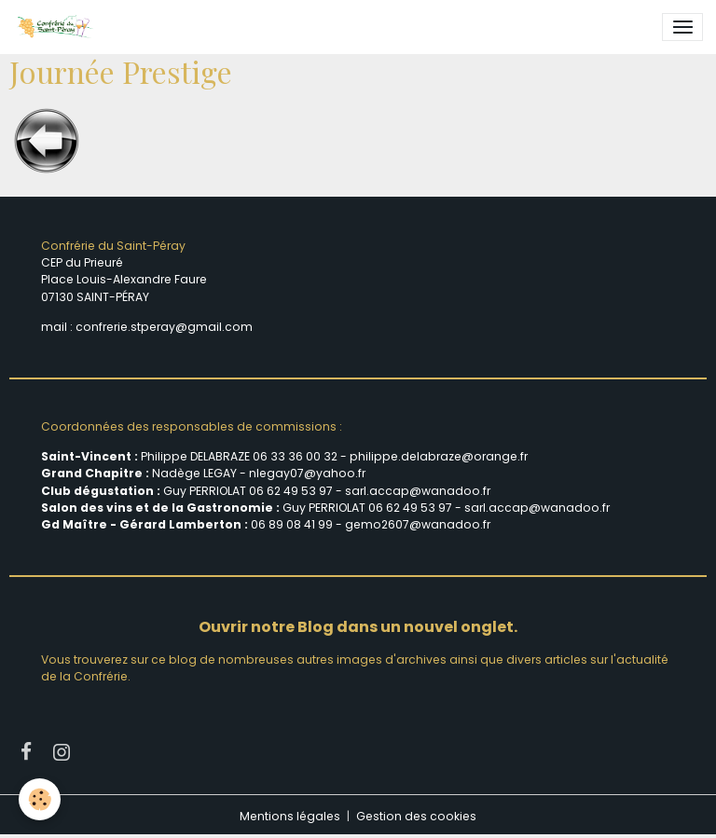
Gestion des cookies (416, 816)
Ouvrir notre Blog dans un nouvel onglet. (358, 627)
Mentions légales (290, 816)
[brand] (58, 27)
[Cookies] (40, 799)
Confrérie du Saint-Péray (113, 246)
